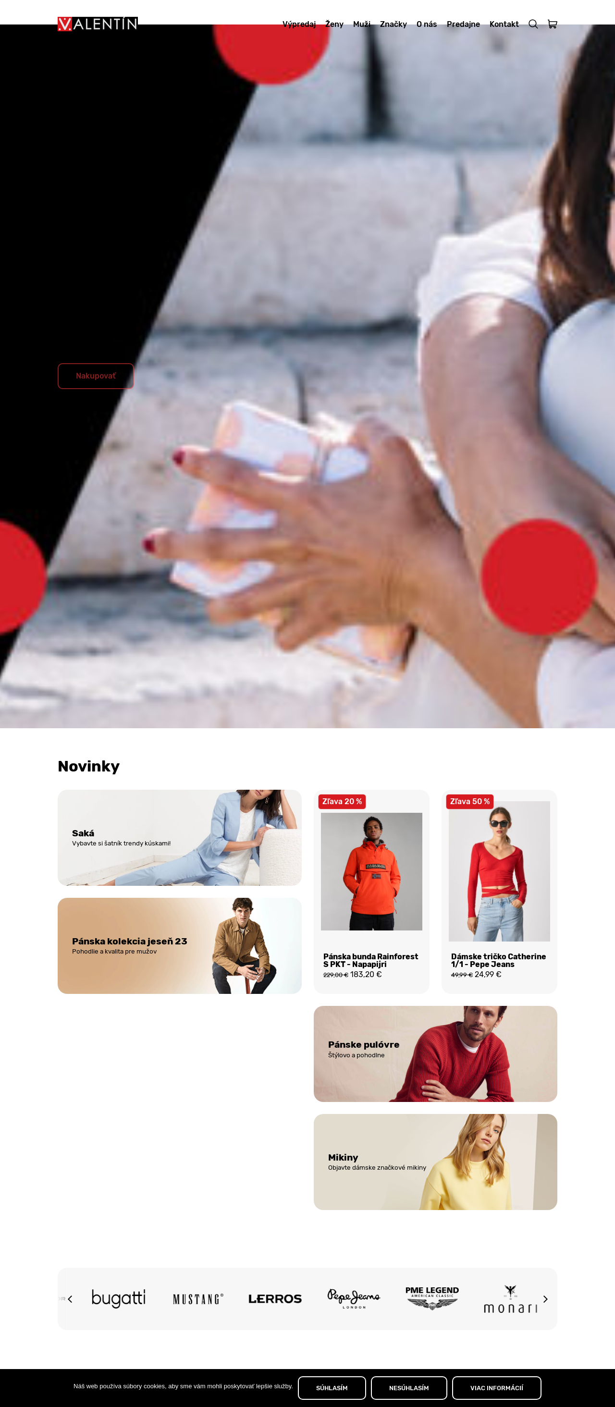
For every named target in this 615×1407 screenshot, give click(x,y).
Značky (393, 24)
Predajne (463, 24)
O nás (427, 24)
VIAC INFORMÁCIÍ (496, 1388)
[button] (70, 1327)
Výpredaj (299, 24)
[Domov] (98, 24)
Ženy (334, 24)
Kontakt (504, 24)
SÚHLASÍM (332, 1388)
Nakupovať (96, 399)
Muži (361, 24)
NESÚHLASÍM (409, 1388)
